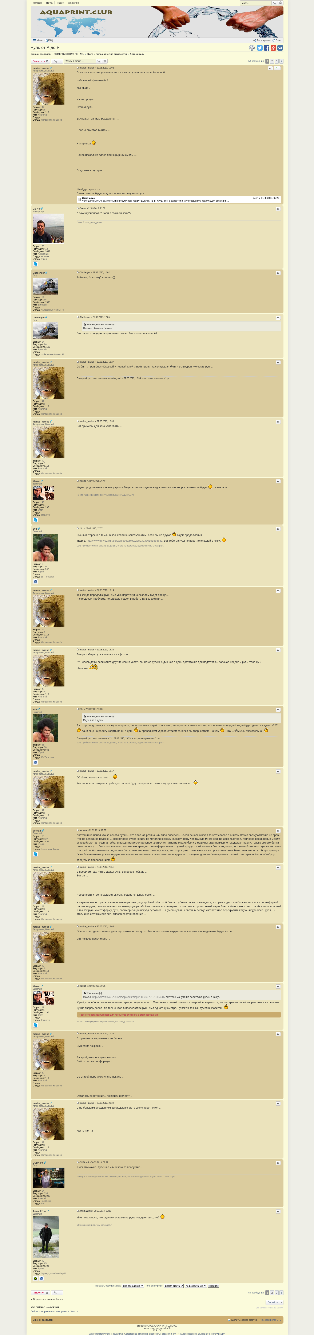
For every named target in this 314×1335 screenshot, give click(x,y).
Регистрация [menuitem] (263, 40)
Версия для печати (252, 48)
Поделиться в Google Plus (273, 48)
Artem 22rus (39, 1211)
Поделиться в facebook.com (266, 48)
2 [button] (272, 61)
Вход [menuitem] (278, 40)
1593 (47, 302)
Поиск (274, 2)
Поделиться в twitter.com (260, 48)
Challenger (39, 273)
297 (47, 507)
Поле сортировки (164, 1285)
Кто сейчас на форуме (45, 1307)
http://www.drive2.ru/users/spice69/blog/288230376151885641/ (125, 540)
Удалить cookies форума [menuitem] (244, 1320)
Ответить (39, 61)
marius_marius (41, 68)
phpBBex (141, 1326)
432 (47, 841)
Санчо (36, 208)
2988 (47, 1196)
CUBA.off (38, 1162)
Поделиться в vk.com (280, 48)
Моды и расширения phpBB (156, 1328)
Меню (40, 40)
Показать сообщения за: (119, 1285)
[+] (87, 1334)
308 (47, 1266)
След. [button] (281, 61)
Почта (49, 2)
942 (47, 569)
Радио (60, 2)
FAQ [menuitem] (50, 40)
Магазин (37, 2)
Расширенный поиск (280, 2)
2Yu (35, 529)
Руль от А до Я (45, 47)
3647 (47, 251)
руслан (37, 830)
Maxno (36, 481)
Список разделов (43, 1320)
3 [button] (276, 61)
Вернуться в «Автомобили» (48, 1299)
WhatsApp (73, 2)
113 (47, 112)
